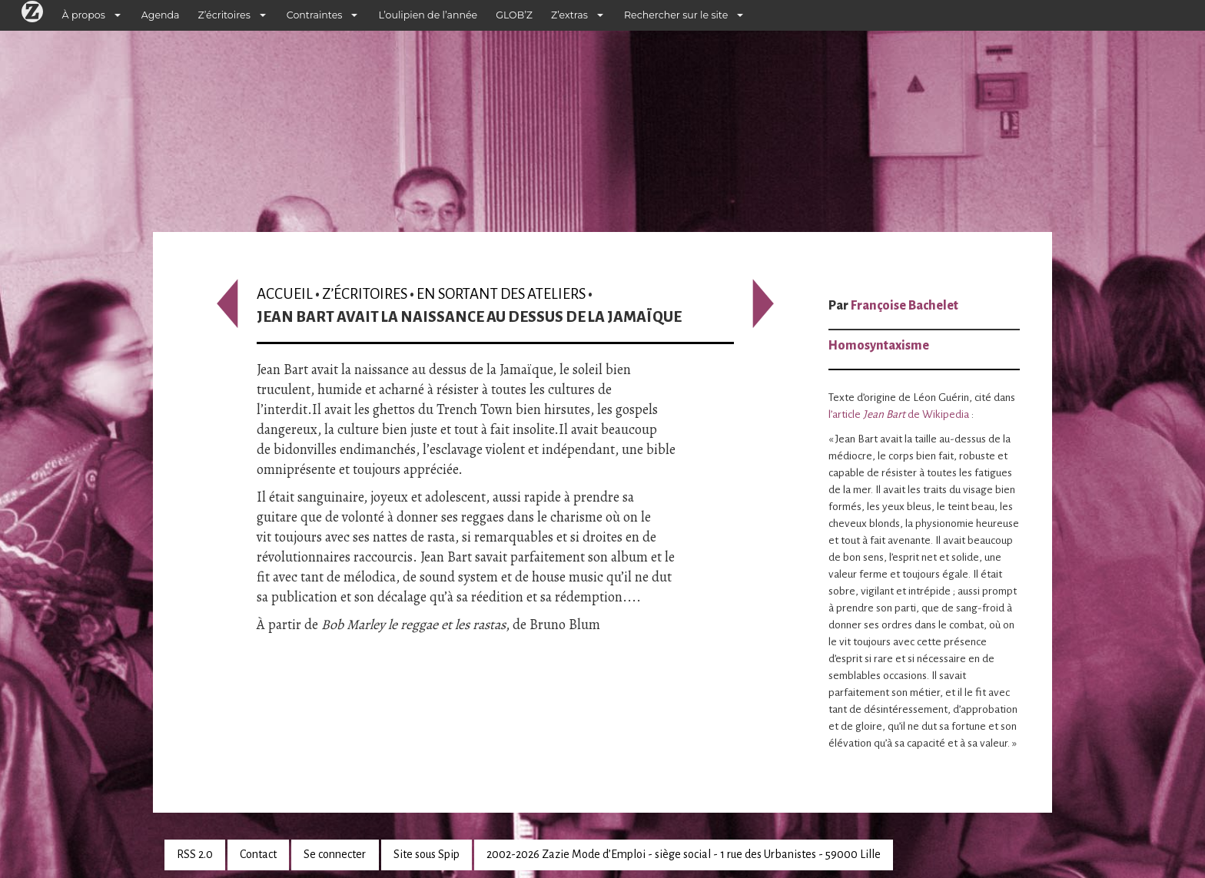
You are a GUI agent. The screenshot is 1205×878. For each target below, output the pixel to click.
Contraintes (315, 15)
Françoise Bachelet (904, 306)
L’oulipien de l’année (427, 15)
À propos (83, 15)
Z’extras (569, 15)
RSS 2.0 (195, 854)
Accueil (285, 294)
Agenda (160, 15)
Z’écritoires (224, 15)
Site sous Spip (426, 854)
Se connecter (335, 854)
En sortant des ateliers (501, 294)
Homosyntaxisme (878, 346)
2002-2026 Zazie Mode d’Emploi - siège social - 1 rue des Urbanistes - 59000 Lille (683, 854)
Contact (258, 854)
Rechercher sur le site (676, 15)
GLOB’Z (514, 15)
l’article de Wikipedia (898, 414)
